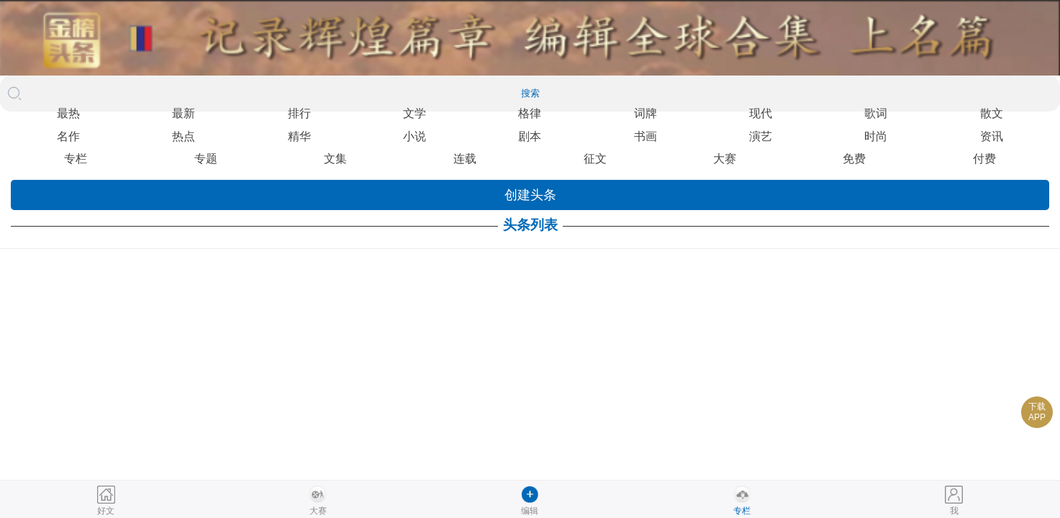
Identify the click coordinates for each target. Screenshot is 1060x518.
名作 (68, 136)
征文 (595, 159)
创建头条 (530, 195)
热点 (183, 136)
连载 (464, 159)
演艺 (760, 136)
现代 (760, 113)
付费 (984, 159)
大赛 (724, 159)
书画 (645, 136)
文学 (414, 113)
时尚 (875, 136)
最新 (183, 113)
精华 (299, 136)
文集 (335, 159)
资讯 (991, 136)
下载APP (1037, 411)
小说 (414, 136)
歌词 (875, 113)
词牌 (645, 113)
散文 (991, 113)
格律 (529, 113)
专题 (205, 159)
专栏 (75, 159)
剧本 (529, 136)
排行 (299, 113)
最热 (68, 113)
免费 (854, 159)
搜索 (530, 93)
